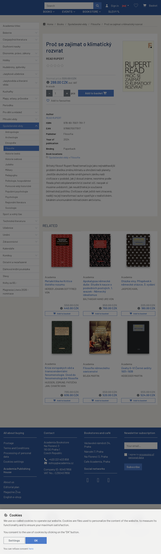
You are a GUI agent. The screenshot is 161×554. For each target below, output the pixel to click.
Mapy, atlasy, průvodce (15, 99)
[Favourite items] (135, 6)
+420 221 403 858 (56, 459)
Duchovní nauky (11, 47)
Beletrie (7, 33)
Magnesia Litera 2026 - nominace (16, 292)
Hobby (6, 61)
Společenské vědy (13, 127)
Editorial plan (11, 487)
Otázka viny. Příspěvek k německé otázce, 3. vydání (138, 284)
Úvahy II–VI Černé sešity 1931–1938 (136, 370)
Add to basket (96, 94)
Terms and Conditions (16, 448)
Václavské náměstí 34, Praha (97, 444)
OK (36, 540)
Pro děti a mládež (12, 113)
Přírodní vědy (10, 120)
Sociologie (10, 209)
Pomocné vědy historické (18, 187)
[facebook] (87, 479)
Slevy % (113, 12)
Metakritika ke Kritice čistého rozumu (58, 283)
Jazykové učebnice (13, 75)
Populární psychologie (16, 192)
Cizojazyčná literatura (15, 40)
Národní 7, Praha (93, 451)
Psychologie (11, 198)
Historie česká (12, 154)
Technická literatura (14, 222)
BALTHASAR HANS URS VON (98, 300)
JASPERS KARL (129, 289)
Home (48, 25)
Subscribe (133, 466)
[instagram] (98, 479)
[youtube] (108, 479)
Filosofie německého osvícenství (96, 370)
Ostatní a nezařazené (15, 263)
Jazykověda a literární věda (15, 84)
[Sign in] (112, 6)
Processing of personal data (17, 454)
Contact (49, 432)
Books (60, 25)
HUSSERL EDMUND (55, 383)
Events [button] (67, 12)
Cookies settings (14, 461)
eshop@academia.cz (58, 463)
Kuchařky (8, 92)
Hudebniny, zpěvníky (14, 68)
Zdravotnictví (10, 242)
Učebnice (8, 229)
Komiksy (7, 256)
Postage (9, 443)
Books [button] (47, 12)
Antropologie (12, 133)
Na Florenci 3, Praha (96, 456)
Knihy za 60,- (10, 284)
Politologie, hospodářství (18, 182)
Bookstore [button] (90, 12)
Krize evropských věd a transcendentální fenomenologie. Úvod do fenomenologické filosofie (61, 374)
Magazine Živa (12, 492)
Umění (6, 235)
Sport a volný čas (12, 215)
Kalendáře (8, 249)
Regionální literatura (15, 203)
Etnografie (10, 144)
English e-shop (12, 497)
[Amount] (58, 94)
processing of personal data (141, 456)
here (31, 548)
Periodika (8, 106)
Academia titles (11, 27)
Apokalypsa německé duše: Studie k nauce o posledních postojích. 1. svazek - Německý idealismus (98, 289)
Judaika (9, 165)
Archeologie (11, 138)
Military (8, 171)
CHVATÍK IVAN (58, 387)
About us (9, 482)
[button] (125, 6)
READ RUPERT (55, 59)
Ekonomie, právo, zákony (16, 54)
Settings (14, 540)
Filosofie (9, 149)
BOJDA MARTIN (91, 376)
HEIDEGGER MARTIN (131, 376)
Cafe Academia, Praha (97, 461)
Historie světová (13, 160)
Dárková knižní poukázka (16, 270)
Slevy (6, 277)
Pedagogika (11, 176)
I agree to (141, 456)
